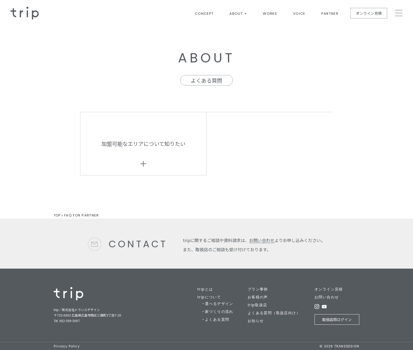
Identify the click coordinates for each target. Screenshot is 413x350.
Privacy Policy (67, 346)
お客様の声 (258, 297)
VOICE (299, 14)
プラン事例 (258, 289)
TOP (57, 215)
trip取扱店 (257, 305)
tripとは (205, 289)
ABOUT (236, 14)
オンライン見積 (369, 13)
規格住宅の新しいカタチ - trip (25, 13)
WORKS (270, 14)
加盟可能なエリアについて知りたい (143, 143)
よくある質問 (217, 319)
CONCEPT (204, 14)
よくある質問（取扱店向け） (274, 313)
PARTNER (329, 14)
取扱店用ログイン (337, 319)
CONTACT (138, 244)
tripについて (209, 297)
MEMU (398, 13)
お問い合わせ (261, 240)
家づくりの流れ (219, 311)
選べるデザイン (219, 303)
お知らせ (256, 320)
